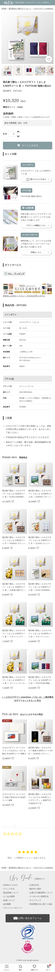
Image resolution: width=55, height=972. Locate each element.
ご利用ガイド (27, 879)
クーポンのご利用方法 (39, 896)
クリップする (9, 889)
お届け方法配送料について (40, 893)
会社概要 (7, 904)
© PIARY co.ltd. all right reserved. (27, 960)
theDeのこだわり (10, 885)
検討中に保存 (35, 889)
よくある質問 (9, 896)
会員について (9, 900)
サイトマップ (35, 900)
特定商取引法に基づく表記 (40, 904)
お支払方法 (34, 885)
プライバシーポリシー (12, 908)
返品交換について (10, 893)
